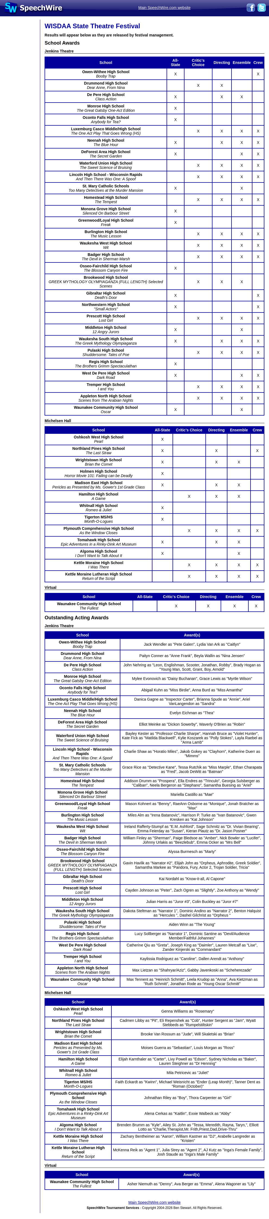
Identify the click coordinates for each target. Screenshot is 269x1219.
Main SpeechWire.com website (164, 7)
